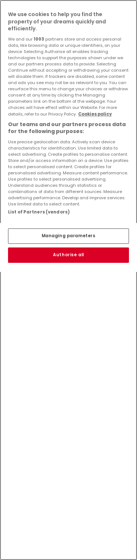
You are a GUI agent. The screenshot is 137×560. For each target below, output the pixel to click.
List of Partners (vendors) (39, 212)
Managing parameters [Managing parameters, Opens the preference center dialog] (69, 236)
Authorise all (68, 255)
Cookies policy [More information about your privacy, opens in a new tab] (95, 114)
